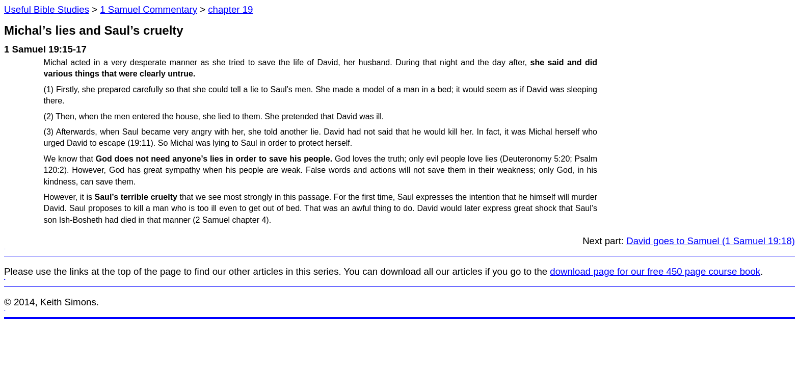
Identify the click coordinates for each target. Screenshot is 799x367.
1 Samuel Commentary (148, 9)
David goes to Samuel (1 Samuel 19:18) (710, 240)
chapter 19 (230, 9)
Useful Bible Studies (46, 9)
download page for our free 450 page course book (655, 271)
